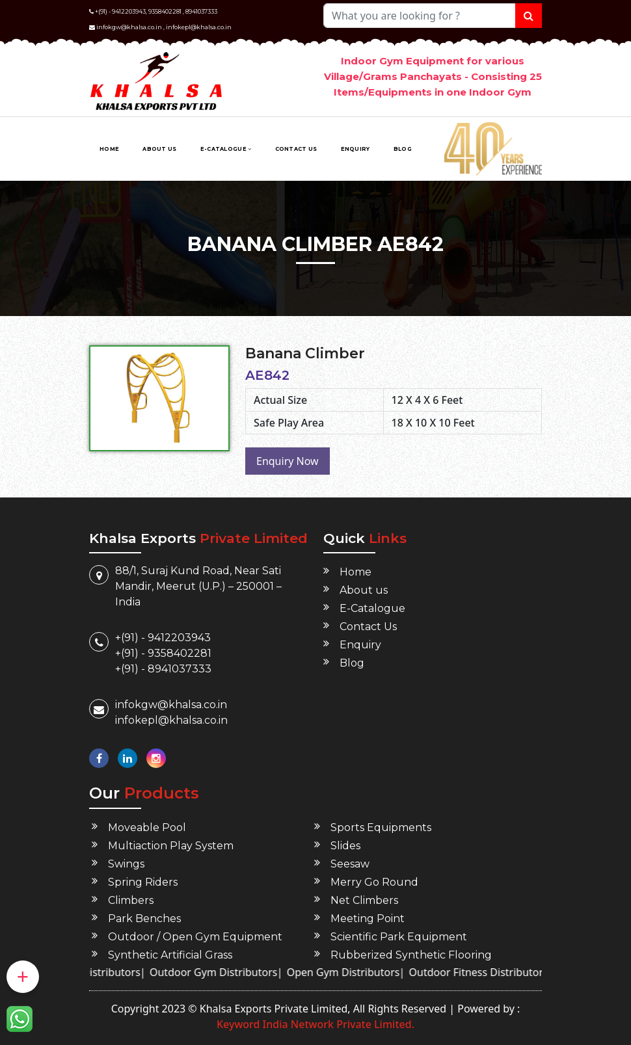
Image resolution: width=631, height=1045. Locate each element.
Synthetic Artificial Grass (170, 955)
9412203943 (129, 11)
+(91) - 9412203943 (163, 637)
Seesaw (349, 864)
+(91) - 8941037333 (163, 669)
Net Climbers (364, 900)
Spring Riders (143, 882)
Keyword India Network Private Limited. (315, 1024)
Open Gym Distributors (357, 972)
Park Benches (144, 918)
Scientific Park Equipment (398, 937)
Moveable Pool (147, 827)
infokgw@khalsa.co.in (129, 27)
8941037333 (201, 11)
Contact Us (296, 149)
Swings (126, 864)
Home (109, 149)
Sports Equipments (380, 827)
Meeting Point (367, 918)
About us (159, 149)
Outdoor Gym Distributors (228, 972)
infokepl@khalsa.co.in (199, 27)
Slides (345, 846)
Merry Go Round (374, 882)
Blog (403, 149)
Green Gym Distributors (97, 972)
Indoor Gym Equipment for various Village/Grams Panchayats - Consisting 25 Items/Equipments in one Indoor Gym (433, 76)
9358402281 (164, 11)
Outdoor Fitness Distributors (493, 972)
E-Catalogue (226, 149)
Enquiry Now (287, 461)
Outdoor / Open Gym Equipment (195, 937)
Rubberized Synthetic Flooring (411, 955)
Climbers (131, 900)
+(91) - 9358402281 (163, 653)
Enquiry (355, 149)
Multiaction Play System (171, 846)
